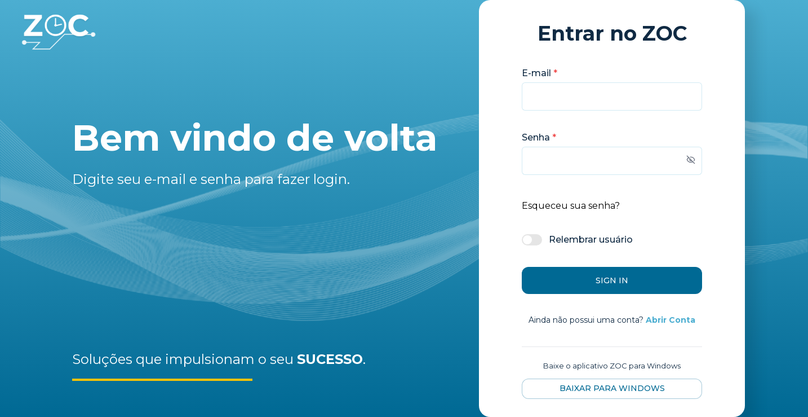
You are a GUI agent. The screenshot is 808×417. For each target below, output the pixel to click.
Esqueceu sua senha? (571, 205)
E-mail (539, 73)
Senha (539, 137)
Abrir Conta (670, 320)
